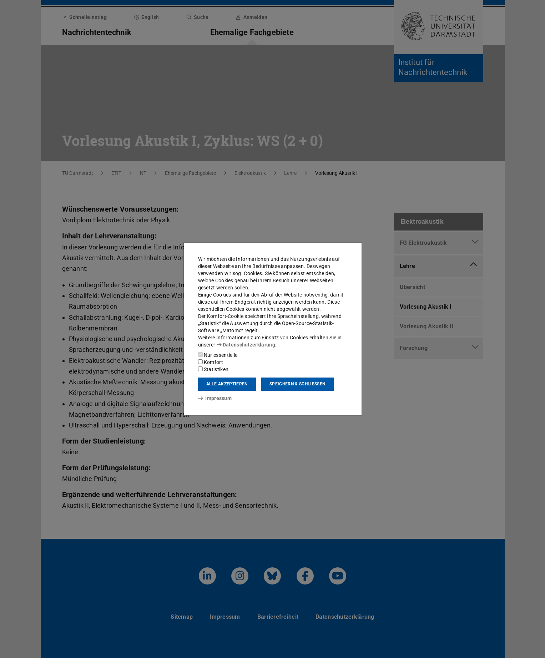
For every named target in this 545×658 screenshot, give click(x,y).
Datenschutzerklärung (246, 345)
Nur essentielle (218, 355)
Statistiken (213, 369)
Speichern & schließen (297, 383)
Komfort (210, 362)
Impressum (215, 398)
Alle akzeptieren (227, 383)
